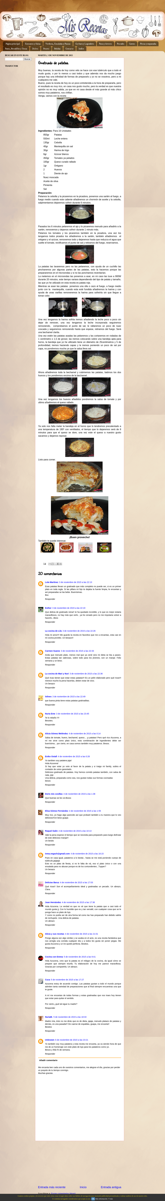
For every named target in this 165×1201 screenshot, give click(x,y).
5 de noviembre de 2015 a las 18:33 (70, 1017)
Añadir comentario (48, 1060)
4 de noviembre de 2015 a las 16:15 (87, 854)
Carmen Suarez (52, 651)
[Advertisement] (79, 1163)
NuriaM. (49, 1017)
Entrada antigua (111, 1187)
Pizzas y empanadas (148, 43)
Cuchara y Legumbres (84, 43)
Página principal (13, 43)
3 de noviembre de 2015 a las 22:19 (68, 608)
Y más (110, 1199)
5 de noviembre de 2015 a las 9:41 (80, 957)
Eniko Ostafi (51, 756)
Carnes (132, 43)
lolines (48, 696)
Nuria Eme (50, 714)
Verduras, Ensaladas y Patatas (57, 43)
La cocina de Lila (53, 631)
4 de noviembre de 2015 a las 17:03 (76, 882)
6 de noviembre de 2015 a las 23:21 (71, 1040)
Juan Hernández (53, 902)
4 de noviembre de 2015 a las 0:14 (85, 733)
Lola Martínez (51, 582)
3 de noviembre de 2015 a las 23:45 (72, 714)
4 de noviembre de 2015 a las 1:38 (79, 794)
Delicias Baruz (52, 882)
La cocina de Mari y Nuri (57, 674)
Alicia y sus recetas (54, 934)
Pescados (120, 43)
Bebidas (57, 48)
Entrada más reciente (52, 1187)
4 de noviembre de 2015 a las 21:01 (81, 934)
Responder (50, 599)
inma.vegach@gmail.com (57, 854)
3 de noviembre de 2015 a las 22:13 (75, 582)
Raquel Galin (51, 831)
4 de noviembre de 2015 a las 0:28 (74, 756)
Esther (48, 608)
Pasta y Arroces (105, 43)
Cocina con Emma (54, 957)
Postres (46, 48)
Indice (81, 48)
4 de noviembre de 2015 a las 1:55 (85, 811)
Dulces (35, 48)
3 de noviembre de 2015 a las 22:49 (69, 696)
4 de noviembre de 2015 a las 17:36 (78, 902)
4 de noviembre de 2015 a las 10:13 (75, 831)
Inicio (83, 1187)
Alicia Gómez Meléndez (56, 733)
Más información (101, 1199)
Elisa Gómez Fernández (56, 811)
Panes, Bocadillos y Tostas (16, 48)
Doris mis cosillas (54, 794)
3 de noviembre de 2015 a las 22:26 (79, 631)
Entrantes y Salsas (33, 43)
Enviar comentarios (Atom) (63, 1193)
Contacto (69, 48)
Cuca (47, 980)
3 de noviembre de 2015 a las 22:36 (86, 674)
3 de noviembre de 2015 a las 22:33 (77, 651)
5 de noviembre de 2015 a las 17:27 (67, 980)
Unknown (49, 1040)
